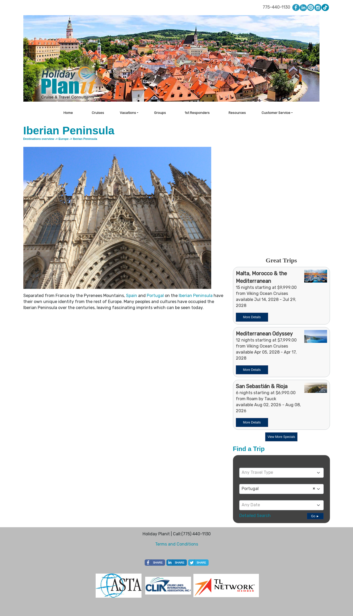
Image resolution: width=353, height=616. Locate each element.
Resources (237, 113)
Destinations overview (38, 138)
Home (68, 113)
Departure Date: (253, 497)
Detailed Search (255, 515)
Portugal (155, 295)
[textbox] (281, 472)
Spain (131, 295)
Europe (63, 138)
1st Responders (197, 113)
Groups (160, 113)
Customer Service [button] (276, 113)
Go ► (315, 516)
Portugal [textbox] (278, 488)
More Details (251, 317)
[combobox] (281, 473)
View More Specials (281, 437)
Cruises (98, 113)
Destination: (250, 480)
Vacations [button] (128, 113)
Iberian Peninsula (196, 295)
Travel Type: (249, 464)
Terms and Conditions (176, 544)
